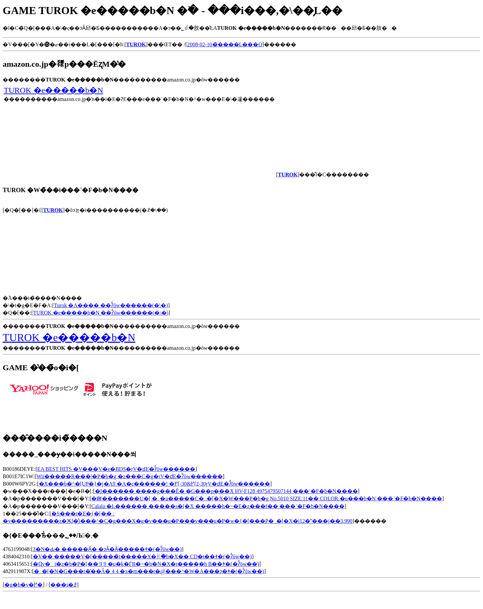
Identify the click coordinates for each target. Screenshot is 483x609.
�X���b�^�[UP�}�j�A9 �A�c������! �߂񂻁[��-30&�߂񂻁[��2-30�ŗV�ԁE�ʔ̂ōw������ (154, 484)
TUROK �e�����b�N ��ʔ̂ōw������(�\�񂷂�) (100, 313)
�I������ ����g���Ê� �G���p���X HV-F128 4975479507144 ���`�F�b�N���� (226, 491)
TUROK (53, 210)
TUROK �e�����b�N (53, 90)
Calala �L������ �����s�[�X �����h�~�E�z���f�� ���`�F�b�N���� (217, 506)
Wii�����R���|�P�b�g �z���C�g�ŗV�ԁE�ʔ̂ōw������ (130, 476)
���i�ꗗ (63, 585)
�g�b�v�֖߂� (23, 585)
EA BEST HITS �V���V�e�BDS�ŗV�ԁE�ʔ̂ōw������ (116, 469)
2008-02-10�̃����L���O (224, 44)
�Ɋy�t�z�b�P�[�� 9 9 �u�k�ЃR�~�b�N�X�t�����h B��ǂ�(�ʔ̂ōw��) (146, 564)
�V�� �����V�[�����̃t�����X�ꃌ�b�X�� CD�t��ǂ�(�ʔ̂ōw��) (142, 556)
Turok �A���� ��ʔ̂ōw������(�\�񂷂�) (111, 305)
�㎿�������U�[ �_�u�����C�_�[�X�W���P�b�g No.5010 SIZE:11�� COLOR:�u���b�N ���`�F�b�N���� (266, 498)
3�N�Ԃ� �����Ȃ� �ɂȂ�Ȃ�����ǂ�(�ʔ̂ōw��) (107, 549)
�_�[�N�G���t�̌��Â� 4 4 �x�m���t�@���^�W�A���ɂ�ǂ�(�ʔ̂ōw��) (149, 571)
